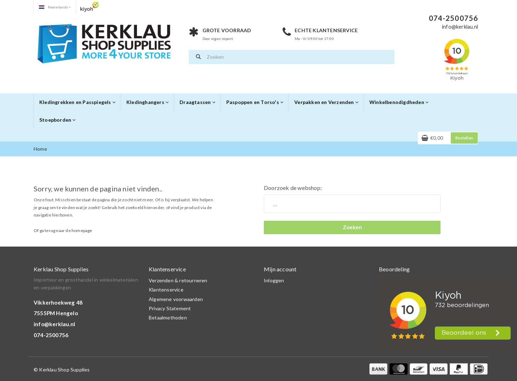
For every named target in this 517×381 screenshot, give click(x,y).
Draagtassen (197, 102)
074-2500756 (51, 335)
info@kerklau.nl (54, 324)
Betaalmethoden (168, 317)
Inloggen (274, 280)
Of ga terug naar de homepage (63, 230)
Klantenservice (166, 290)
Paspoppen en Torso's (254, 102)
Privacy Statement (170, 308)
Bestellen (464, 137)
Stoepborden (57, 120)
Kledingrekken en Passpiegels (77, 102)
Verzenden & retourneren (178, 280)
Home (40, 149)
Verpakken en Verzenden (326, 102)
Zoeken (352, 227)
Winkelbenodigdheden (398, 102)
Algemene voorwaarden (176, 299)
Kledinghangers (147, 102)
